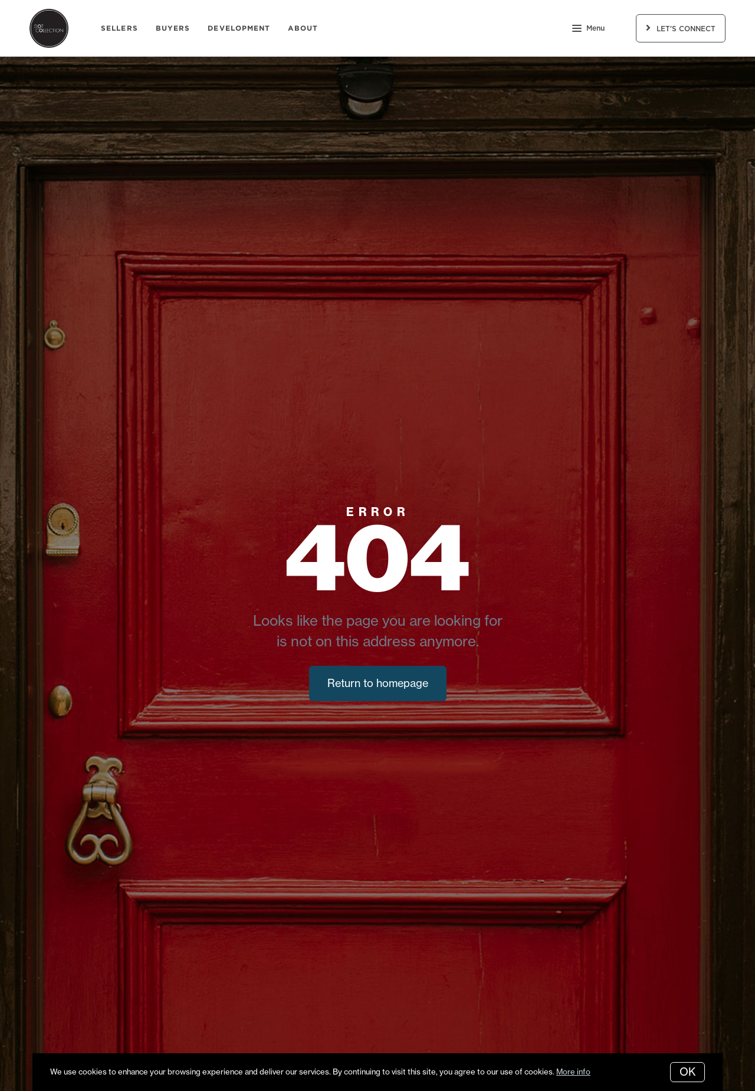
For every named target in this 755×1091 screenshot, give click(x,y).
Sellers (119, 28)
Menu (588, 29)
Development (239, 28)
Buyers (173, 28)
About (303, 28)
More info (573, 1071)
